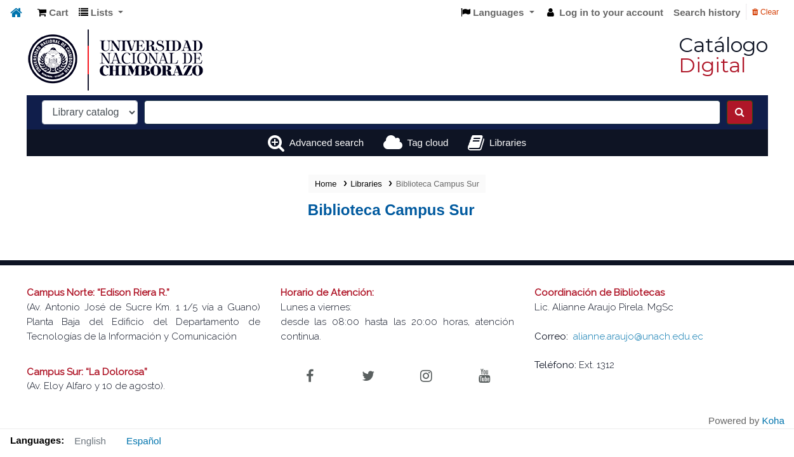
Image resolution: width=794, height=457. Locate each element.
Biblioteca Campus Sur (437, 184)
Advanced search (326, 142)
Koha (773, 420)
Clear (765, 12)
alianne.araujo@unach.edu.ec (638, 336)
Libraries (366, 184)
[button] (53, 13)
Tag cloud (428, 142)
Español (143, 440)
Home (325, 184)
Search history (707, 12)
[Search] (740, 112)
